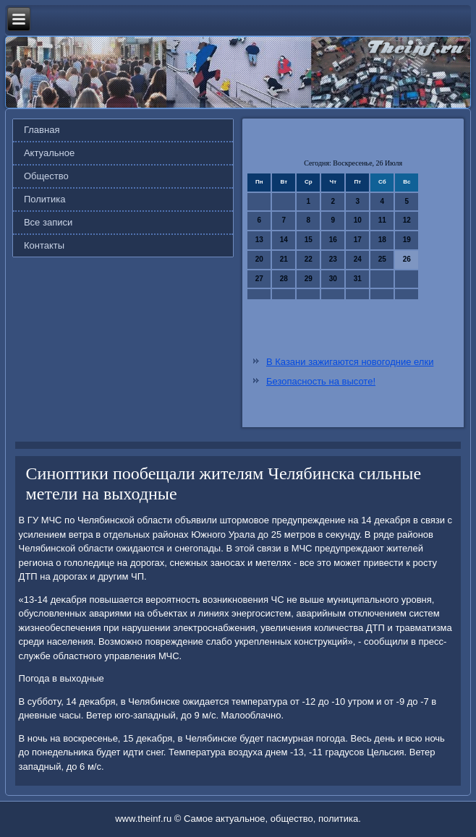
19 (407, 240)
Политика (45, 199)
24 (358, 259)
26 (407, 259)
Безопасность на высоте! (320, 381)
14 (284, 240)
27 (259, 279)
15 (309, 240)
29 (309, 279)
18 (382, 240)
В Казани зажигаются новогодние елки (349, 361)
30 (333, 279)
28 (284, 279)
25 (382, 259)
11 (382, 220)
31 (358, 279)
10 (358, 220)
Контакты (44, 245)
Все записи (48, 222)
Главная (41, 129)
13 (259, 240)
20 (259, 259)
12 (407, 220)
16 (333, 240)
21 (284, 259)
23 (333, 259)
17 (358, 240)
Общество (46, 176)
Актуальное (49, 152)
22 (309, 259)
